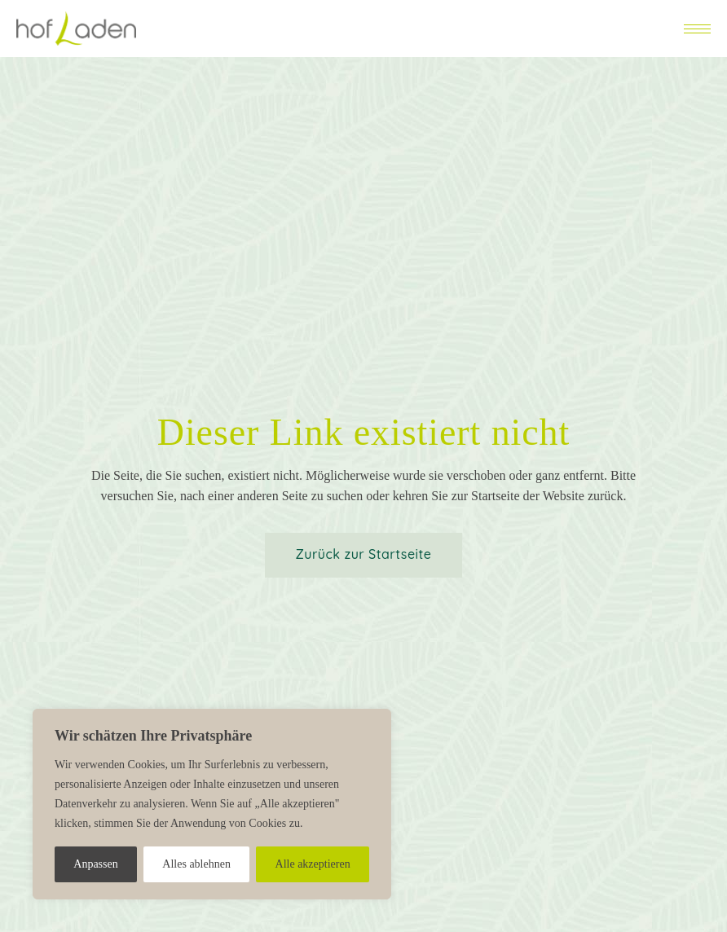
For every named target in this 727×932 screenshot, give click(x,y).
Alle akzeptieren (312, 864)
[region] (212, 804)
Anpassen (95, 864)
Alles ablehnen (196, 864)
